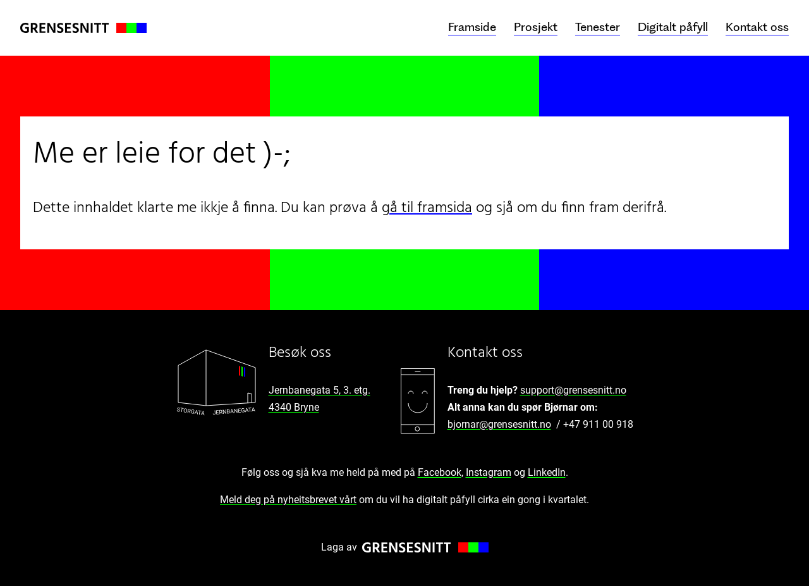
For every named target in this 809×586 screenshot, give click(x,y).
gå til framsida (427, 208)
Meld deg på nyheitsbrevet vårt (288, 500)
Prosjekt (535, 27)
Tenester (597, 27)
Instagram (488, 472)
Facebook (439, 472)
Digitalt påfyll (673, 27)
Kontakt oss (757, 27)
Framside (472, 27)
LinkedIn (547, 472)
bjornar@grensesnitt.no (499, 424)
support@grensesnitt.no (573, 390)
